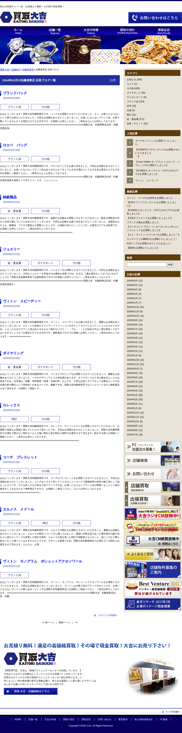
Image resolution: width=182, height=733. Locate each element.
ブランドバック (15, 93)
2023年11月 (133, 417)
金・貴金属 (132, 119)
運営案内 (123, 719)
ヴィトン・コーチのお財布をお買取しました (150, 198)
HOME (17, 719)
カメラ (130, 84)
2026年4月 (132, 289)
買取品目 (86, 719)
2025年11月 (133, 311)
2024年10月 (133, 368)
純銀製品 (10, 197)
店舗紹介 (15, 69)
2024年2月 (132, 404)
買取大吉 (4, 69)
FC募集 (164, 719)
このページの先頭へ (107, 615)
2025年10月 (133, 316)
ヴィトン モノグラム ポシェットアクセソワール (42, 561)
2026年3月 (132, 294)
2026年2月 (132, 298)
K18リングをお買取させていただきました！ (149, 243)
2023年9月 (132, 426)
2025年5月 (132, 338)
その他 (130, 88)
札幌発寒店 (28, 69)
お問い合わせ (104, 719)
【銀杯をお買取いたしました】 (143, 248)
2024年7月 (132, 382)
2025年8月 (132, 324)
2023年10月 (133, 421)
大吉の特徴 (50, 719)
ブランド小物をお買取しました (143, 222)
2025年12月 (133, 307)
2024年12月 (133, 360)
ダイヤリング (13, 353)
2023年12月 (133, 412)
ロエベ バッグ (15, 145)
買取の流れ (69, 719)
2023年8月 (132, 430)
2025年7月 (132, 329)
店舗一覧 (33, 719)
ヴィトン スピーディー (22, 301)
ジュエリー (11, 249)
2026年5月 (132, 285)
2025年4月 (132, 342)
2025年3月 (132, 346)
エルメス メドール (18, 509)
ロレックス (11, 405)
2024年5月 (132, 390)
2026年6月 (132, 280)
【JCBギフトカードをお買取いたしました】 (150, 218)
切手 (129, 106)
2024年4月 (132, 395)
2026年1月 (132, 302)
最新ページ (64, 622)
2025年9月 (132, 320)
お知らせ (131, 79)
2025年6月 (132, 333)
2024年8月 (132, 377)
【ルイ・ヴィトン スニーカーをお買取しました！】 (153, 234)
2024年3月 (132, 399)
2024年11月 (133, 364)
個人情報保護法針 (143, 719)
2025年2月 (132, 351)
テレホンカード (135, 97)
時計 (129, 114)
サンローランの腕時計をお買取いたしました (152, 239)
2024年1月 (132, 408)
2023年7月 (132, 434)
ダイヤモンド (134, 92)
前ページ (49, 622)
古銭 (129, 110)
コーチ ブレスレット (20, 457)
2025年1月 (132, 355)
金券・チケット (135, 123)
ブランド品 (132, 101)
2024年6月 (132, 386)
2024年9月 (132, 373)
